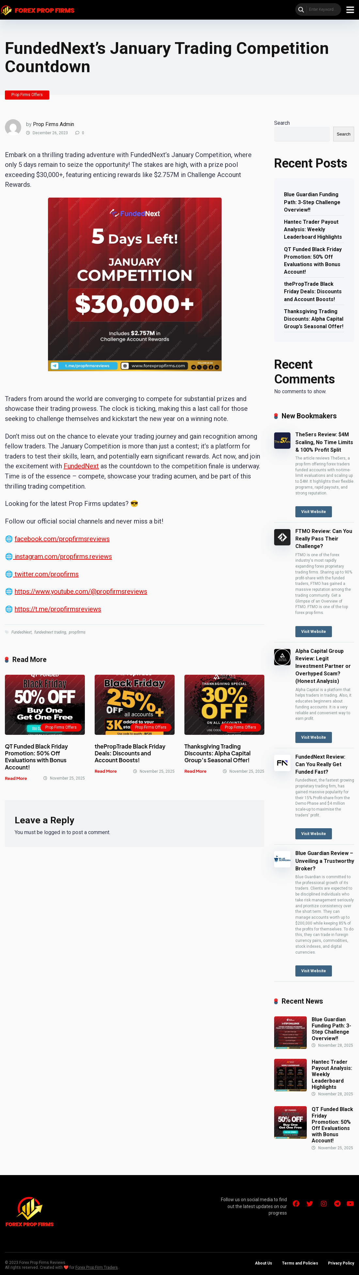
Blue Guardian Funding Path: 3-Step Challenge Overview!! (312, 202)
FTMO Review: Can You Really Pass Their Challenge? (323, 538)
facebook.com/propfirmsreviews (62, 539)
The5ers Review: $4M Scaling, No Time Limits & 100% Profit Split (324, 442)
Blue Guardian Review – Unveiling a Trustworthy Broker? (324, 860)
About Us (263, 1263)
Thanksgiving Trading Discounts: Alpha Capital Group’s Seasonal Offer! (217, 753)
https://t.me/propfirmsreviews (58, 609)
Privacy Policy (341, 1263)
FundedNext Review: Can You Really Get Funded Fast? (320, 764)
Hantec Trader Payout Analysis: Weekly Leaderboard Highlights (313, 229)
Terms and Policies (300, 1263)
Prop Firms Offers (27, 94)
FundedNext (81, 466)
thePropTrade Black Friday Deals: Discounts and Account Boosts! (130, 753)
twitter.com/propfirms (46, 574)
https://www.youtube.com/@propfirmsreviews (81, 591)
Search (282, 123)
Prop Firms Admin (53, 124)
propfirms (77, 632)
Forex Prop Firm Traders (96, 1267)
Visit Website (313, 511)
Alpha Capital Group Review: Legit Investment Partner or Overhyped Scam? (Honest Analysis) (323, 666)
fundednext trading (50, 632)
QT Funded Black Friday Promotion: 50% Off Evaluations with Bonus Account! (36, 757)
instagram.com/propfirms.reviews (62, 556)
